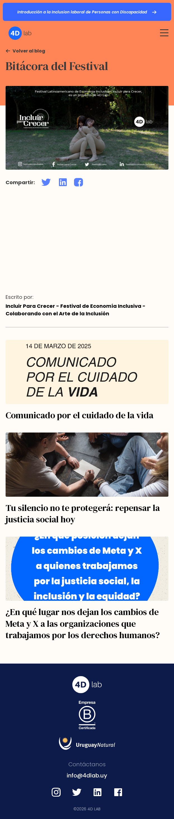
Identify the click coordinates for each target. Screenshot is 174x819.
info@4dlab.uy (87, 775)
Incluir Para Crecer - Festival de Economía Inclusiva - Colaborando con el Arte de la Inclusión (76, 309)
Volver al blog (29, 51)
